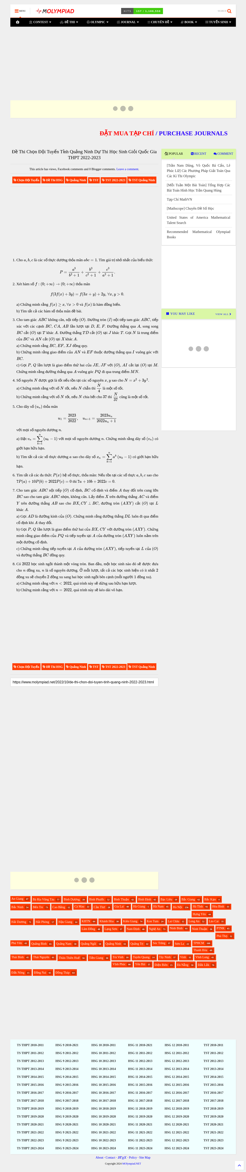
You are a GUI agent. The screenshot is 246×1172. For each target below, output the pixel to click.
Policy (133, 1157)
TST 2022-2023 (213, 1140)
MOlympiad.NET (131, 1163)
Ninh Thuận (199, 929)
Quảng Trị (136, 943)
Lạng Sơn (111, 929)
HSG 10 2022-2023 (103, 1140)
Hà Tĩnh (198, 906)
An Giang (17, 898)
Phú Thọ (221, 936)
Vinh (183, 957)
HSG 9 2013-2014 (66, 1069)
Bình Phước (97, 899)
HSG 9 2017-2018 (66, 1100)
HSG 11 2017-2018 (140, 1100)
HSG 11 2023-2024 (140, 1148)
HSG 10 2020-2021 (103, 1124)
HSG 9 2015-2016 (66, 1084)
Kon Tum (152, 921)
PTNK (220, 928)
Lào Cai (214, 921)
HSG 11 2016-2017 (140, 1092)
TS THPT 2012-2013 (30, 1061)
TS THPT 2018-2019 (30, 1108)
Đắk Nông (18, 972)
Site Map (144, 1157)
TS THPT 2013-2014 (30, 1069)
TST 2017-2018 (213, 1100)
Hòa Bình (218, 906)
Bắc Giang (188, 899)
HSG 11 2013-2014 (140, 1069)
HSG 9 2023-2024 (66, 1148)
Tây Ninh (165, 957)
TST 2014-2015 (213, 1077)
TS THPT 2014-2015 (30, 1077)
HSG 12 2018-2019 (177, 1108)
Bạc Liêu (166, 899)
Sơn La (179, 943)
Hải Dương (18, 922)
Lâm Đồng (88, 929)
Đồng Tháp (62, 972)
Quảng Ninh (113, 943)
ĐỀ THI (69, 22)
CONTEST (40, 22)
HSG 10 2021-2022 (103, 1132)
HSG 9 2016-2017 (66, 1092)
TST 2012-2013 (213, 1061)
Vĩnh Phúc (119, 964)
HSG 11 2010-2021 (140, 1045)
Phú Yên (16, 943)
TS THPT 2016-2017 (30, 1092)
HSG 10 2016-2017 (103, 1092)
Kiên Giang (130, 921)
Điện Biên (161, 965)
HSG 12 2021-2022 (177, 1132)
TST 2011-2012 (213, 1053)
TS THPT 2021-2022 (30, 1132)
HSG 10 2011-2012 (103, 1053)
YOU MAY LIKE (180, 313)
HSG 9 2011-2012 (66, 1053)
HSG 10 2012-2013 (103, 1061)
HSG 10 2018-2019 (103, 1108)
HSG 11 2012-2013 (140, 1061)
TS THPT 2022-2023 (30, 1140)
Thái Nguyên (41, 957)
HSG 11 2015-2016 (140, 1084)
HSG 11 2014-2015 (140, 1077)
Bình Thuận (121, 899)
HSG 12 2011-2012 (177, 1053)
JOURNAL (128, 22)
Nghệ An (154, 929)
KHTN (86, 921)
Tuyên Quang (141, 957)
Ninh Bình (176, 928)
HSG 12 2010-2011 (177, 1045)
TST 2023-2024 (213, 1148)
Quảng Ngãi (88, 943)
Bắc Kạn (210, 899)
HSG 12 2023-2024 (177, 1148)
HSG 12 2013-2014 (177, 1069)
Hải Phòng (42, 922)
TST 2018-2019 (213, 1108)
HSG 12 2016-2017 (177, 1092)
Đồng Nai (40, 972)
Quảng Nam (63, 943)
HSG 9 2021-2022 (66, 1132)
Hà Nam (158, 906)
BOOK (189, 22)
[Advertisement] (123, 58)
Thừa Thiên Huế (69, 958)
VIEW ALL (223, 314)
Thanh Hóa (200, 950)
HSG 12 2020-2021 (177, 1124)
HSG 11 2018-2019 (140, 1108)
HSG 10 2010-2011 (103, 1045)
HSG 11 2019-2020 (140, 1116)
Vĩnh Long (202, 957)
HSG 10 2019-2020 (103, 1116)
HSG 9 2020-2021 (66, 1124)
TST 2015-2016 (213, 1084)
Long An (194, 921)
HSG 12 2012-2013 (177, 1061)
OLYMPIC (98, 22)
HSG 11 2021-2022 (140, 1132)
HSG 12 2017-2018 (177, 1100)
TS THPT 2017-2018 (30, 1100)
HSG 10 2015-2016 (103, 1084)
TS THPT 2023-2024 (30, 1148)
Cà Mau (79, 906)
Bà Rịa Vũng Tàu (43, 899)
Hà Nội (177, 907)
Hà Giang (139, 906)
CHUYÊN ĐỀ (160, 22)
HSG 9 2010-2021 (66, 1045)
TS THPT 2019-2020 (30, 1116)
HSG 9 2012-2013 (66, 1061)
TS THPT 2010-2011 (30, 1045)
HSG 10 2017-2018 (103, 1100)
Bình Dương (72, 899)
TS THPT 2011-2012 (30, 1053)
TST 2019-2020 (213, 1116)
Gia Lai (119, 906)
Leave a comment (128, 169)
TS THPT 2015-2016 (30, 1084)
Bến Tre (38, 907)
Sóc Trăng (159, 943)
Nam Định (133, 929)
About (99, 1157)
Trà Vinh (118, 957)
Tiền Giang (96, 958)
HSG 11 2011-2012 (140, 1053)
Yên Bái (140, 964)
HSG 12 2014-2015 (177, 1077)
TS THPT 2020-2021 (30, 1124)
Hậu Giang (65, 922)
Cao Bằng (58, 907)
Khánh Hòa (107, 921)
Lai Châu (173, 921)
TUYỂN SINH (218, 22)
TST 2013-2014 (213, 1069)
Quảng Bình (39, 943)
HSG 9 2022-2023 (66, 1140)
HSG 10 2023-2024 (103, 1148)
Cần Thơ (99, 907)
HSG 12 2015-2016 (177, 1084)
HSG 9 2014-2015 (66, 1077)
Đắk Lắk (203, 965)
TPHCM (198, 943)
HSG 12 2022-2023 (177, 1140)
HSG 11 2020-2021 (140, 1124)
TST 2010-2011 (213, 1045)
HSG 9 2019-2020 (66, 1116)
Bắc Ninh (17, 907)
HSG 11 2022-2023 (140, 1140)
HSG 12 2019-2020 (177, 1116)
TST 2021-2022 (213, 1132)
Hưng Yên (199, 914)
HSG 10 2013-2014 (103, 1069)
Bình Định (144, 899)
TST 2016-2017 (213, 1092)
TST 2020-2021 (213, 1124)
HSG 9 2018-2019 (66, 1108)
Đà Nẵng (183, 965)
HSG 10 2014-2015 (103, 1077)
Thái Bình (17, 957)
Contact (110, 1157)
